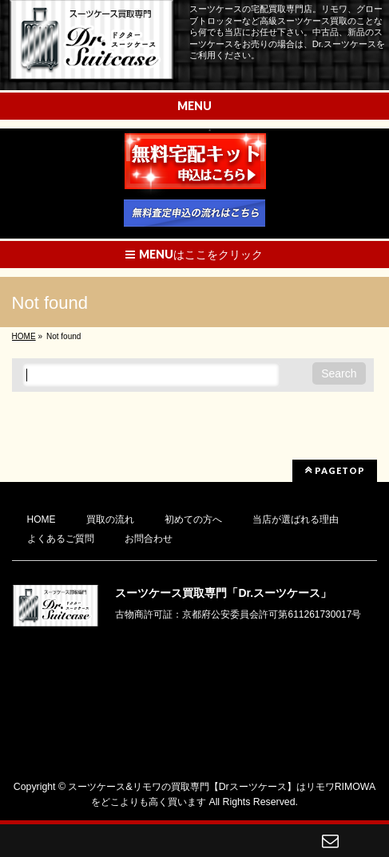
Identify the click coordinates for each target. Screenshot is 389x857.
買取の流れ (110, 519)
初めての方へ (193, 519)
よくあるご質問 (60, 538)
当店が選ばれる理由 (295, 519)
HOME (41, 519)
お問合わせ (149, 538)
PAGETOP (334, 470)
